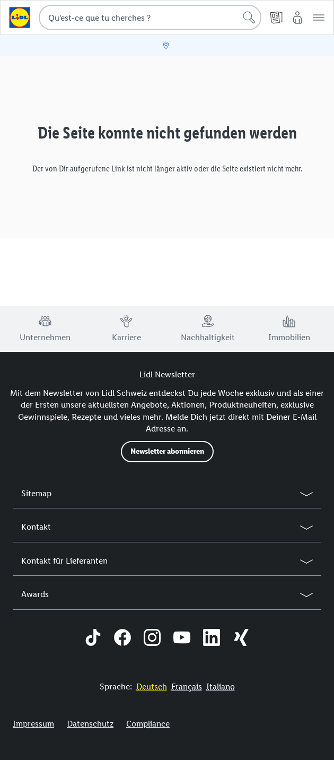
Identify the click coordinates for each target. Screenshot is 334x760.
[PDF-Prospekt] (276, 17)
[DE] (151, 686)
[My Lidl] (297, 17)
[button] (318, 17)
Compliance (148, 724)
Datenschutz (90, 724)
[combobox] (150, 17)
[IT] (220, 686)
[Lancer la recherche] (249, 17)
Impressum (33, 724)
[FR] (186, 686)
